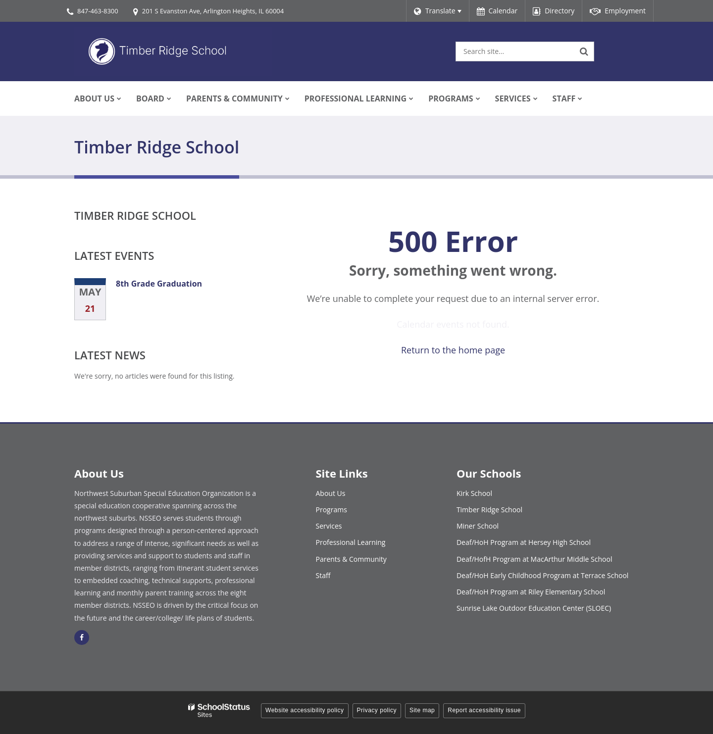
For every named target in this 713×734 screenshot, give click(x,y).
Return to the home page (453, 350)
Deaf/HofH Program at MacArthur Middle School (534, 559)
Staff (323, 575)
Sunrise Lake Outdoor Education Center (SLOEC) (534, 608)
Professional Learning (351, 542)
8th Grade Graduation (159, 283)
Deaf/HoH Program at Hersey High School (524, 542)
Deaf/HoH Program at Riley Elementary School (531, 591)
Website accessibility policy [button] (304, 710)
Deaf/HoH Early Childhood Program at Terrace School (543, 575)
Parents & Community (351, 559)
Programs (331, 509)
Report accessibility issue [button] (484, 710)
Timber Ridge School (135, 215)
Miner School (478, 526)
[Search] (584, 51)
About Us (331, 493)
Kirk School (474, 493)
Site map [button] (422, 710)
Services (329, 526)
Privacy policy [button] (377, 710)
